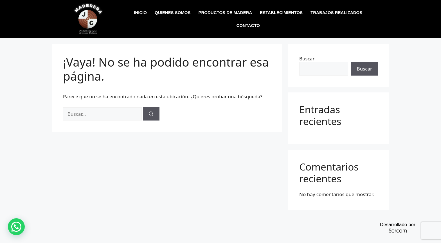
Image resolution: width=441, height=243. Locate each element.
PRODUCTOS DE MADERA (225, 12)
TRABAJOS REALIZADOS (336, 12)
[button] (16, 226)
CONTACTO (248, 25)
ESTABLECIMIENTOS (281, 12)
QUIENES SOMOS (173, 12)
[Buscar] (151, 114)
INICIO (140, 12)
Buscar (306, 58)
